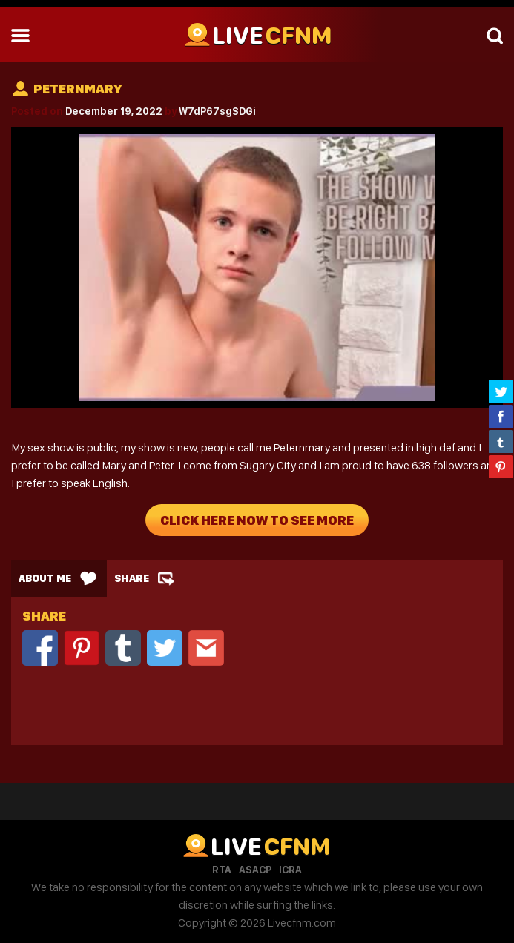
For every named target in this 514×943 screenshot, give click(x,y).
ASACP (255, 870)
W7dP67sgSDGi (217, 111)
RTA (221, 870)
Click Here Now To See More (257, 520)
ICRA (290, 870)
